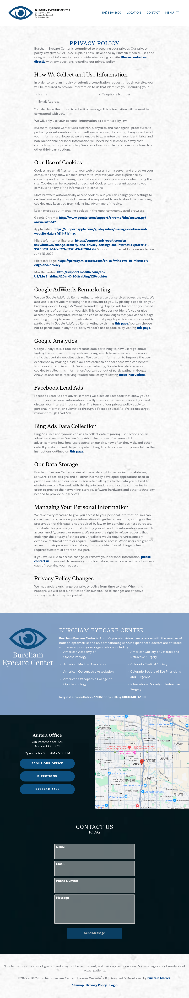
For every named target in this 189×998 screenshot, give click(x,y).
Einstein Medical (159, 978)
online (98, 697)
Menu (173, 12)
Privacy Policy (96, 985)
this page (121, 323)
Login (113, 985)
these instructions (132, 375)
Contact (153, 13)
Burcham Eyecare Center (77, 638)
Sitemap (78, 985)
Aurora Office (47, 735)
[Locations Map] (142, 762)
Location (134, 13)
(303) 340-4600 (134, 697)
